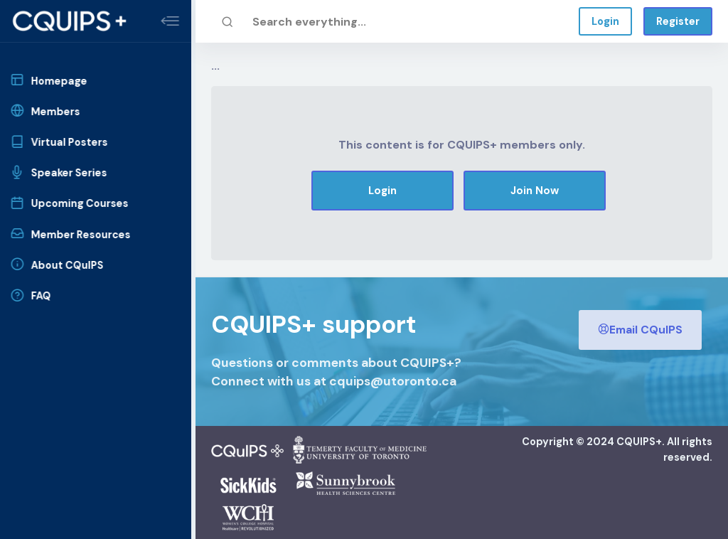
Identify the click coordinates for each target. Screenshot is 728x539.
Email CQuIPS (640, 329)
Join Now (534, 190)
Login (605, 21)
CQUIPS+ (639, 441)
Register (678, 21)
